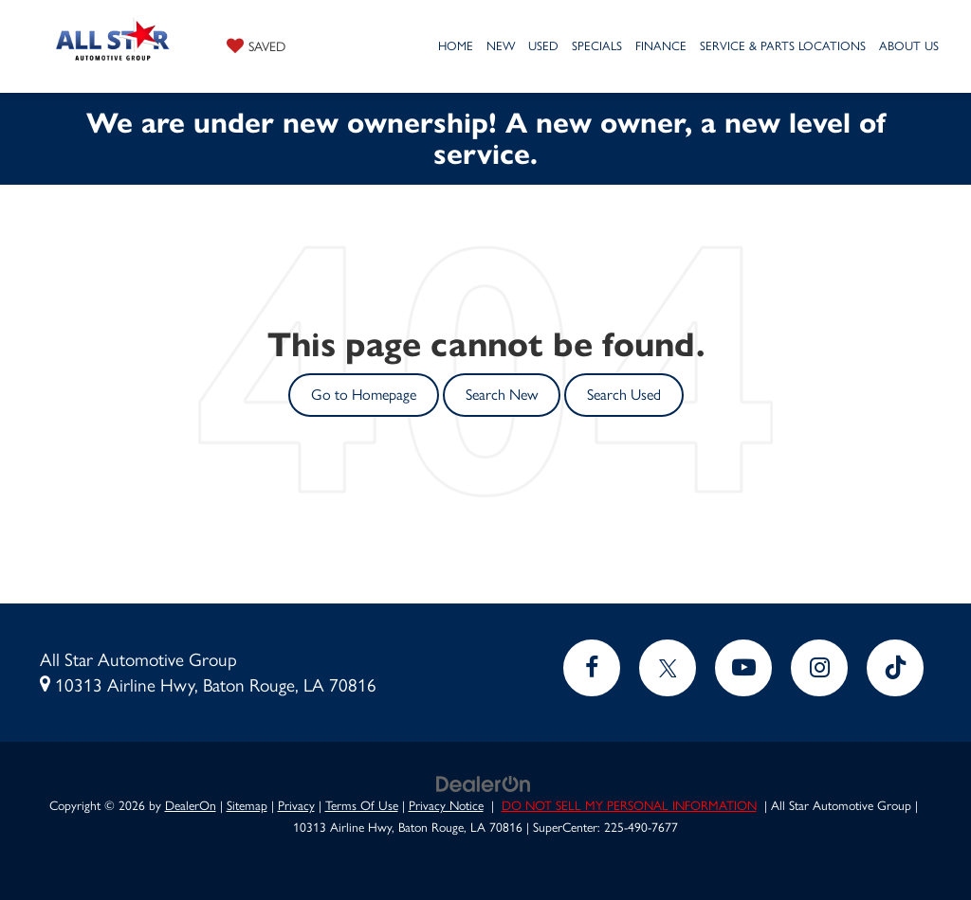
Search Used (624, 395)
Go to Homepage (363, 395)
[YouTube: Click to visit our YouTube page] (743, 667)
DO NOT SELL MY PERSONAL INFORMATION (629, 805)
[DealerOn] (483, 782)
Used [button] (543, 46)
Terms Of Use (361, 805)
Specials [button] (597, 46)
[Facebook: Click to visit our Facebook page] (591, 667)
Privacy (296, 805)
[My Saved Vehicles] (256, 45)
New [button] (500, 46)
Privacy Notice (446, 805)
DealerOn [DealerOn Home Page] (190, 805)
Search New (502, 395)
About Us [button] (909, 46)
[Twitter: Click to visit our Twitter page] (667, 667)
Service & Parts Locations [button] (783, 46)
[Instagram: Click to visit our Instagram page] (819, 667)
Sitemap (247, 805)
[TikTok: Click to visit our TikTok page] (895, 667)
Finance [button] (661, 46)
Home (455, 46)
